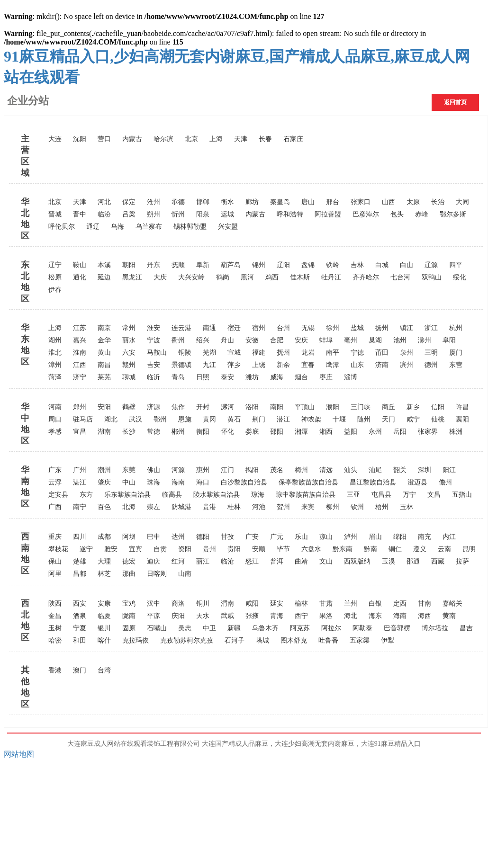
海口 (202, 482)
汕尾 (375, 470)
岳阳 (400, 431)
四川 (79, 536)
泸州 (350, 536)
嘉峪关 (452, 603)
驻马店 (83, 419)
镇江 (406, 327)
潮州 (104, 470)
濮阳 (332, 407)
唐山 (308, 202)
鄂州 (160, 419)
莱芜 (104, 377)
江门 (227, 470)
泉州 (406, 352)
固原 (129, 628)
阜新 (202, 264)
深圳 (424, 470)
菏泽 (55, 377)
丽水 (129, 340)
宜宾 (135, 549)
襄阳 (462, 419)
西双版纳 (357, 561)
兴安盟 (228, 226)
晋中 (79, 214)
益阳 (350, 431)
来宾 (308, 506)
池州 (400, 340)
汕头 (350, 470)
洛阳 (252, 407)
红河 (178, 561)
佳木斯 (300, 277)
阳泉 (202, 214)
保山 (55, 561)
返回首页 (455, 102)
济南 (382, 364)
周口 (55, 419)
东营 (455, 364)
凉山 (326, 536)
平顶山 (305, 407)
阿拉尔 (331, 628)
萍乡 (234, 364)
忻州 (178, 214)
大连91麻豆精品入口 (391, 743)
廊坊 (252, 202)
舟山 (227, 340)
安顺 (258, 549)
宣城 (234, 352)
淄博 (350, 377)
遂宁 (86, 549)
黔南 (370, 549)
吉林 (357, 264)
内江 (449, 536)
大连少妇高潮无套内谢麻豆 (314, 743)
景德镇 (181, 364)
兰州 (350, 603)
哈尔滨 (163, 139)
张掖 (252, 615)
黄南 (449, 615)
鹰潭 (332, 364)
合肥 (276, 340)
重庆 (55, 536)
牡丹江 (331, 277)
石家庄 (293, 139)
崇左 (153, 506)
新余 (283, 364)
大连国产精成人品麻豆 (235, 743)
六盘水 (311, 549)
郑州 (79, 407)
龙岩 (308, 352)
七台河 (400, 277)
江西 (79, 364)
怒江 (252, 561)
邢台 (332, 202)
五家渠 (360, 640)
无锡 (308, 327)
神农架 (311, 419)
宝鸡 (129, 603)
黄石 (234, 419)
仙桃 (437, 419)
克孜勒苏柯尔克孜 (186, 640)
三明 (431, 352)
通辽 (92, 226)
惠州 (202, 470)
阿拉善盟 (328, 214)
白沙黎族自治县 (244, 482)
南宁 (79, 506)
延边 (104, 277)
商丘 (388, 407)
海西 (424, 615)
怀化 (227, 431)
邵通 (413, 561)
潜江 (283, 419)
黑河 (247, 277)
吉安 (153, 364)
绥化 (459, 277)
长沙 (129, 431)
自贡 (160, 549)
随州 (364, 419)
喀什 (104, 640)
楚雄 (79, 561)
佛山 (153, 470)
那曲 (129, 573)
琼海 (257, 494)
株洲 (455, 431)
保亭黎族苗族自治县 (308, 482)
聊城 (129, 377)
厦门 (455, 352)
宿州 (258, 327)
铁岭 (332, 264)
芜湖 (209, 352)
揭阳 (252, 470)
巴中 (153, 536)
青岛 (178, 377)
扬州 (382, 327)
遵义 (419, 549)
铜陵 (184, 352)
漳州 (55, 364)
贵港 (209, 506)
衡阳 (202, 431)
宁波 (153, 340)
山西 (388, 202)
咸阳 (252, 603)
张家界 (428, 431)
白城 (382, 264)
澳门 (79, 670)
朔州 (153, 214)
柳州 (332, 506)
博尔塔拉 (435, 628)
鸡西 (272, 277)
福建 (258, 352)
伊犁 (387, 640)
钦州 (357, 506)
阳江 (449, 470)
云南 (444, 549)
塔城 (262, 640)
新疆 (234, 628)
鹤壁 (129, 407)
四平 (455, 264)
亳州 (350, 340)
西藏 (437, 561)
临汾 (104, 214)
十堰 (339, 419)
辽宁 (55, 264)
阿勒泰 (362, 628)
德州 (431, 364)
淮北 (55, 352)
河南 (55, 407)
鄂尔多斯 (453, 214)
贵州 (209, 549)
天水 (202, 615)
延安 (276, 603)
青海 (276, 615)
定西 (400, 603)
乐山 (301, 536)
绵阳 (400, 536)
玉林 (406, 506)
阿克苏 (300, 628)
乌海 (117, 226)
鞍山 (79, 264)
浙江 (431, 327)
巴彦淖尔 (365, 214)
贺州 (283, 506)
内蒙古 (132, 139)
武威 (227, 615)
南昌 (104, 364)
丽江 (202, 561)
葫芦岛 (231, 264)
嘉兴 (79, 340)
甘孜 (227, 536)
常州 (129, 327)
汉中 (153, 603)
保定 (129, 202)
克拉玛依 (135, 640)
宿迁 (234, 327)
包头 (397, 214)
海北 (350, 615)
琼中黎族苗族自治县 (305, 494)
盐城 (357, 327)
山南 (184, 573)
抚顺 (178, 264)
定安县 (58, 494)
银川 (104, 628)
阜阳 (449, 340)
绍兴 (202, 340)
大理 (104, 561)
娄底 (252, 431)
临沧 (227, 561)
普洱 (276, 561)
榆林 (301, 603)
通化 (79, 277)
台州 (283, 327)
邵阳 (276, 431)
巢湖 (375, 340)
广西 (55, 506)
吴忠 (184, 628)
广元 (276, 536)
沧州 (153, 202)
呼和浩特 (290, 214)
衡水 (227, 202)
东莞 (129, 470)
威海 (276, 377)
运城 (227, 214)
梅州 (301, 470)
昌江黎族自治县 (373, 482)
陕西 (55, 603)
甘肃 (326, 603)
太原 (413, 202)
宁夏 (79, 628)
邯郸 (202, 202)
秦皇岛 (280, 202)
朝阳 (129, 264)
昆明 (469, 549)
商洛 (178, 603)
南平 (332, 352)
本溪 (104, 264)
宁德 (357, 352)
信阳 (437, 407)
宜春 (308, 364)
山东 (357, 364)
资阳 (184, 549)
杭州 (455, 327)
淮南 (79, 352)
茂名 (276, 470)
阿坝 (129, 536)
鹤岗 (222, 277)
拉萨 (462, 561)
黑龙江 (132, 277)
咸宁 (413, 419)
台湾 (104, 670)
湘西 (326, 431)
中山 (129, 482)
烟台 (301, 377)
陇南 (129, 615)
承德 (178, 202)
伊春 (55, 289)
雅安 (110, 549)
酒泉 (79, 615)
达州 (178, 536)
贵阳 (234, 549)
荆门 (258, 419)
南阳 (276, 407)
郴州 (178, 431)
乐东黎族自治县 (127, 494)
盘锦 (308, 264)
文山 (326, 561)
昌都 (79, 573)
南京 (104, 327)
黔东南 (342, 549)
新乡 (413, 407)
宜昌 (79, 431)
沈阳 (79, 139)
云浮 (55, 482)
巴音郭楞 (397, 628)
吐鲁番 (328, 640)
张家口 (361, 202)
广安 (252, 536)
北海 (129, 506)
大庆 (160, 277)
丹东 (153, 264)
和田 (79, 640)
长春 (265, 139)
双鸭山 (432, 277)
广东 (55, 470)
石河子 (234, 640)
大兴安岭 (191, 277)
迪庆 (153, 561)
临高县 (172, 494)
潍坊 (252, 377)
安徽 (252, 340)
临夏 (104, 615)
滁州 (424, 340)
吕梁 (129, 214)
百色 (104, 506)
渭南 (227, 603)
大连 (55, 139)
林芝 (104, 573)
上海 (216, 139)
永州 (375, 431)
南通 (209, 327)
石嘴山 (157, 628)
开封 (202, 407)
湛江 (79, 482)
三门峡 (361, 407)
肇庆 (104, 482)
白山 (406, 264)
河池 (258, 506)
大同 (462, 202)
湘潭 (301, 431)
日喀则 (157, 573)
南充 (424, 536)
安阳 (104, 407)
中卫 (209, 628)
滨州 (406, 364)
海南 (178, 482)
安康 (104, 603)
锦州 (258, 264)
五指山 (462, 494)
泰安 (227, 377)
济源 (153, 407)
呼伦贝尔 (61, 226)
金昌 (55, 615)
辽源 (431, 264)
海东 (375, 615)
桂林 (234, 506)
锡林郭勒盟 (190, 226)
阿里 (55, 573)
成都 (104, 536)
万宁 (409, 494)
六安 (129, 352)
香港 (55, 670)
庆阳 (178, 615)
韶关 (400, 470)
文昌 (434, 494)
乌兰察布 (149, 226)
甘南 (424, 603)
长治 (437, 202)
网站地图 (19, 754)
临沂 (153, 377)
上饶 (258, 364)
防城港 (181, 506)
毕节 (283, 549)
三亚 (353, 494)
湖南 (104, 431)
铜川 (202, 603)
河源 (178, 470)
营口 (104, 139)
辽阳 (283, 264)
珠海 (153, 482)
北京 (191, 139)
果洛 (326, 615)
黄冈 (209, 419)
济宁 (79, 377)
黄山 (104, 352)
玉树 (55, 628)
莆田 (382, 352)
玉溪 (388, 561)
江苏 (79, 327)
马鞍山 (157, 352)
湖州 (55, 340)
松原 (55, 277)
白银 (375, 603)
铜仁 (395, 549)
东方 (86, 494)
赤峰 (421, 214)
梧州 (382, 506)
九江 (209, 364)
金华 (104, 340)
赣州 (129, 364)
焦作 (178, 407)
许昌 (462, 407)
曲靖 (301, 561)
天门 (388, 419)
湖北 (110, 419)
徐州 (332, 327)
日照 (202, 377)
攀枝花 (58, 549)
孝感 (55, 431)
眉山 (375, 536)
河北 (104, 202)
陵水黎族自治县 (216, 494)
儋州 (445, 482)
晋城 (55, 214)
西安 (79, 603)
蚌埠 (326, 340)
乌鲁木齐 (265, 628)
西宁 (301, 615)
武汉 (135, 419)
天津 (240, 139)
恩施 (184, 419)
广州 (79, 470)
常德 (153, 431)
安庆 (301, 340)
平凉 (153, 615)
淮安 (153, 327)
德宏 (129, 561)
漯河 (227, 407)
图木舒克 (293, 640)
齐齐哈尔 (365, 277)
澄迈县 (417, 482)
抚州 (283, 352)
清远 (326, 470)
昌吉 (466, 628)
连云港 (181, 327)
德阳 (202, 536)
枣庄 (326, 377)
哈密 (55, 640)
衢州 (178, 340)
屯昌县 (381, 494)
